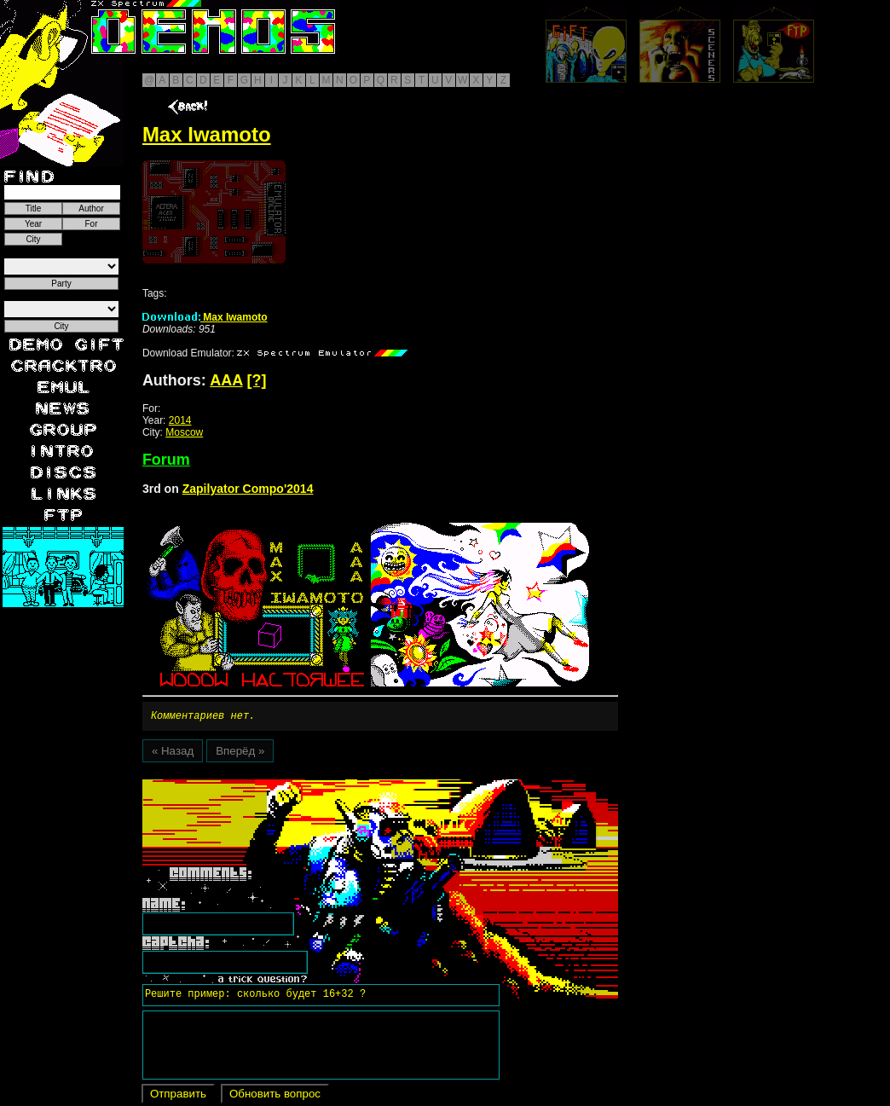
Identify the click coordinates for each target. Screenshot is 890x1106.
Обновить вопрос (275, 1096)
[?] (257, 380)
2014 (180, 420)
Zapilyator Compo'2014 (248, 488)
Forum (166, 459)
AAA (226, 380)
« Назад (173, 753)
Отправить (178, 1096)
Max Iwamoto (205, 317)
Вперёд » (240, 753)
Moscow (184, 432)
